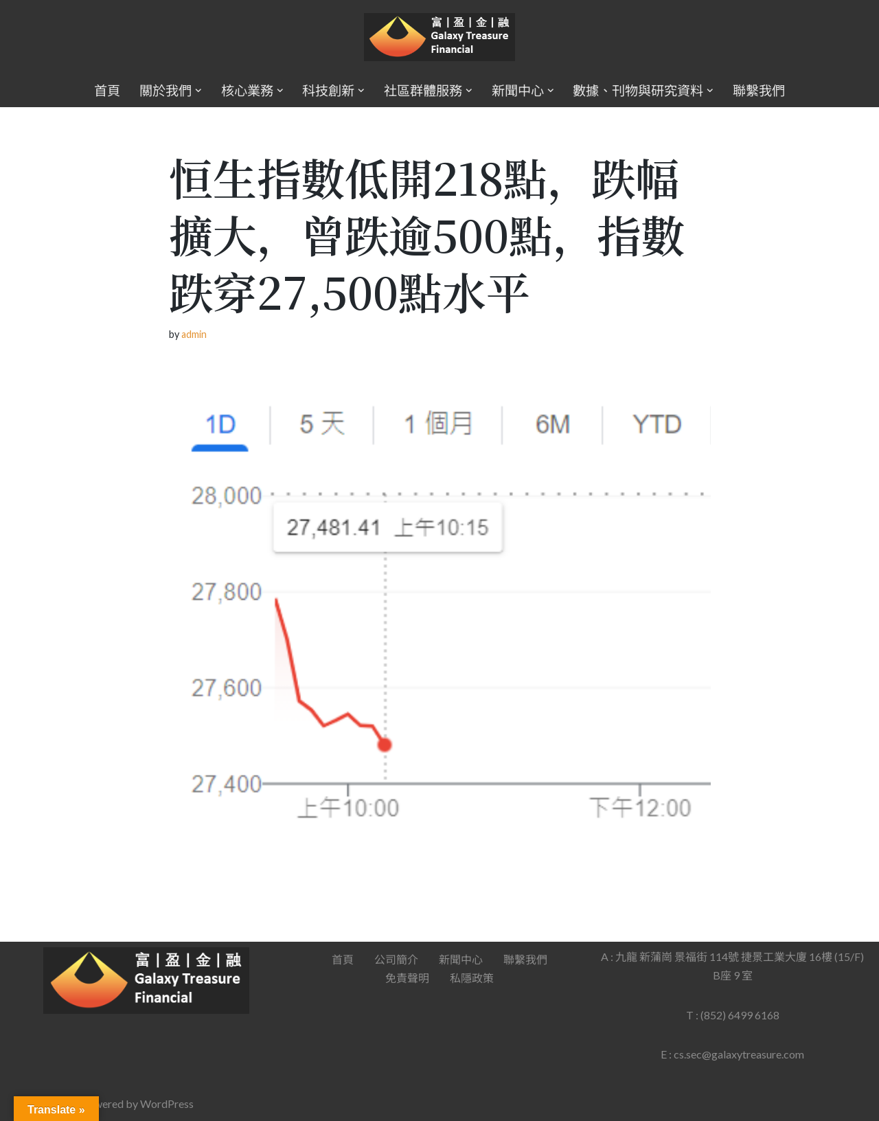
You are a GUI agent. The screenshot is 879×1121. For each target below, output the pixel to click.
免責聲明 (407, 977)
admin (194, 334)
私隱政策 (472, 977)
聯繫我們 (759, 90)
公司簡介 (396, 959)
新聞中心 (461, 959)
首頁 (107, 90)
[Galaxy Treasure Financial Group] (439, 37)
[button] (198, 90)
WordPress (167, 1103)
